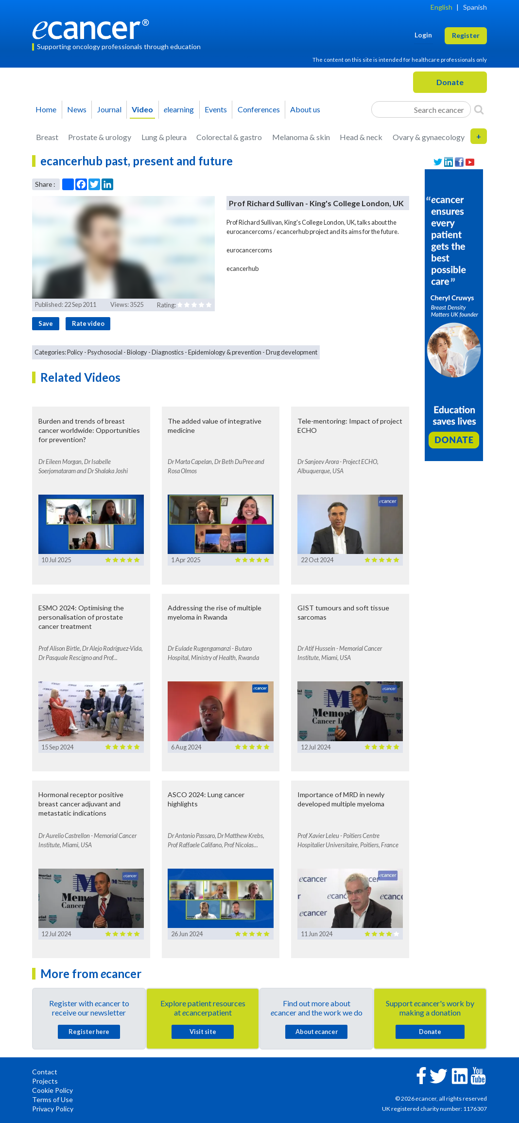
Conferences (259, 109)
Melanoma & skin (301, 137)
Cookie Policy (52, 1090)
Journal (109, 109)
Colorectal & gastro (229, 137)
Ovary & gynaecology (429, 137)
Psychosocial (104, 352)
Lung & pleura (164, 137)
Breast (47, 137)
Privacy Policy (52, 1109)
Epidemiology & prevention (224, 352)
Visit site (203, 1031)
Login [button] (423, 35)
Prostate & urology (99, 137)
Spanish (475, 7)
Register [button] (466, 35)
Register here (89, 1031)
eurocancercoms (249, 250)
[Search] (479, 109)
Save (45, 323)
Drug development (291, 352)
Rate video (88, 323)
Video (142, 109)
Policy (75, 352)
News (76, 109)
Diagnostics (168, 352)
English (441, 7)
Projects (45, 1081)
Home (45, 109)
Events (216, 109)
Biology (137, 352)
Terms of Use (52, 1099)
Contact (44, 1072)
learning (179, 109)
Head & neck (361, 137)
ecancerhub (242, 268)
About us (305, 109)
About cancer (316, 1031)
